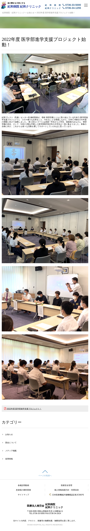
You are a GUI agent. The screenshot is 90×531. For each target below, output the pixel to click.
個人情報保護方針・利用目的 (66, 490)
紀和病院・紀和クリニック (13, 13)
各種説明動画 (23, 485)
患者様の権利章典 (23, 490)
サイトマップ (23, 495)
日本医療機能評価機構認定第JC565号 (66, 495)
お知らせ (30, 13)
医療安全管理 (66, 485)
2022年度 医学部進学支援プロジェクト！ (24, 409)
